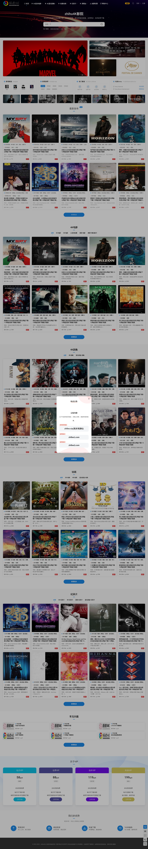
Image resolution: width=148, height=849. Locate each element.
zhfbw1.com (74, 437)
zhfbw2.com (74, 445)
